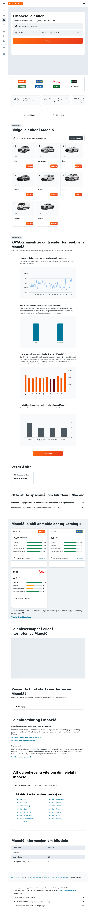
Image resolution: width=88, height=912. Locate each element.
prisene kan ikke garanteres (67, 890)
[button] (3, 3)
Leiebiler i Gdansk (54, 802)
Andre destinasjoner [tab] (22, 785)
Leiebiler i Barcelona (23, 812)
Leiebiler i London (54, 806)
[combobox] (23, 20)
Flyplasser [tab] (38, 785)
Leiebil (22, 877)
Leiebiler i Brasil (49, 877)
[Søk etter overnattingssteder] (4, 15)
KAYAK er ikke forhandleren (49, 897)
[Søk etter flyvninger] (4, 10)
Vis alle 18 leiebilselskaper (21, 617)
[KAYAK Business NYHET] (4, 41)
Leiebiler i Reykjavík (23, 822)
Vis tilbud (30, 166)
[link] (48, 453)
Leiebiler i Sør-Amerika (34, 877)
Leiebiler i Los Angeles (56, 799)
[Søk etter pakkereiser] (4, 25)
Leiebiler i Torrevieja (23, 806)
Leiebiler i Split (21, 802)
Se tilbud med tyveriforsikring (23, 740)
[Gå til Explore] (4, 31)
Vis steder (42, 558)
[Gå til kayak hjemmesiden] (15, 3)
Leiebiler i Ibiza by (54, 812)
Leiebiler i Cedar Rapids (24, 819)
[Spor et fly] (4, 36)
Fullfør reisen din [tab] (51, 785)
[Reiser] (4, 47)
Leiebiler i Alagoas (62, 877)
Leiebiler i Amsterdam (24, 815)
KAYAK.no (14, 877)
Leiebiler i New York (55, 819)
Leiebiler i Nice (21, 809)
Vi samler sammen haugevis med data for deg (49, 901)
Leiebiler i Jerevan (54, 815)
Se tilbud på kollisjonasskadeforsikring (26, 737)
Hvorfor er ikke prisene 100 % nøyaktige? (49, 905)
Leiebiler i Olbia (21, 799)
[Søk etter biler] (4, 20)
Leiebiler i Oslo (53, 809)
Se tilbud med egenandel (21, 757)
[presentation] (80, 524)
